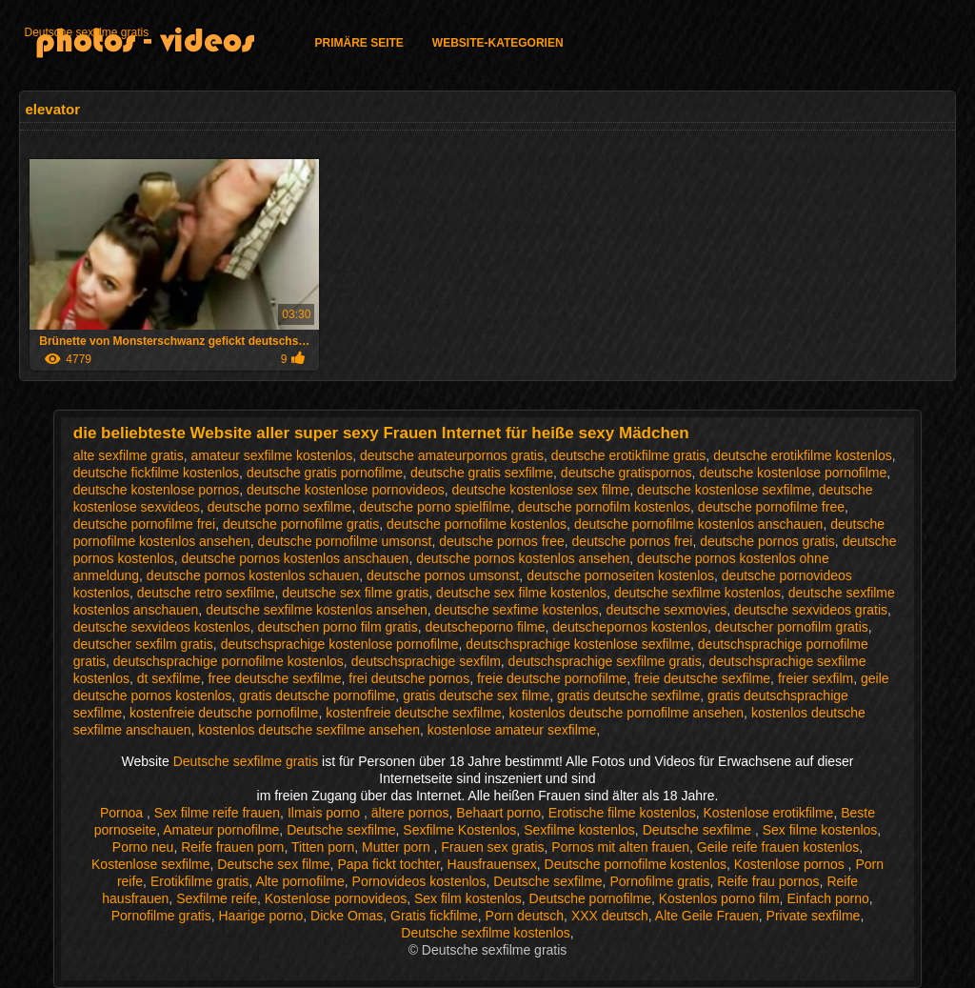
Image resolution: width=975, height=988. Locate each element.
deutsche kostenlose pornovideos (346, 489)
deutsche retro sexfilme (206, 592)
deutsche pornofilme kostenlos (477, 524)
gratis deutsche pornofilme (317, 695)
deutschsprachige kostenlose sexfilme (578, 644)
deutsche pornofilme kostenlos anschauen (699, 524)
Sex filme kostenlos (820, 829)
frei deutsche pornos (408, 678)
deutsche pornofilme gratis (301, 524)
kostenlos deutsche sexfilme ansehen (309, 729)
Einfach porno (827, 898)
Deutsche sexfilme (341, 829)
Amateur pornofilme (221, 829)
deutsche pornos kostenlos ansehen (522, 558)
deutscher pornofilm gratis (791, 627)
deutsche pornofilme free (771, 506)
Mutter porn (397, 847)
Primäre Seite (358, 43)
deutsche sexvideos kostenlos (161, 627)
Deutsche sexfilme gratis (86, 32)
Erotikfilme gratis (199, 881)
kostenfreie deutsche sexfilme (413, 712)
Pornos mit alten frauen (620, 847)
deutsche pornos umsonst (443, 575)
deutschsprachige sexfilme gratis (605, 661)
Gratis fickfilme (434, 915)
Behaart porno (498, 812)
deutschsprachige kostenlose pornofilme (340, 644)
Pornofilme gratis (659, 881)
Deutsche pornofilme (590, 898)
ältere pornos (410, 812)
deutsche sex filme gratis (355, 592)
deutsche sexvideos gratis (810, 609)
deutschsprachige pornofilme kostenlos (228, 661)
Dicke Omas (346, 915)
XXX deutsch (609, 915)
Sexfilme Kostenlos (459, 829)
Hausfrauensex (492, 864)
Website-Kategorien (498, 43)
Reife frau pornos (768, 881)
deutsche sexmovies (666, 609)
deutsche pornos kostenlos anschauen (294, 558)
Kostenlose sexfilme (150, 864)
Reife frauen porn (232, 847)
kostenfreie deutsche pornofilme (223, 712)
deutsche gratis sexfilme (481, 472)
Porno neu (143, 847)
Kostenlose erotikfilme (768, 812)
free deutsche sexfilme (274, 678)
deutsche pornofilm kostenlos (604, 506)
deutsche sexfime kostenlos (517, 609)
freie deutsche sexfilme (702, 678)
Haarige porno (261, 915)
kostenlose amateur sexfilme (512, 729)
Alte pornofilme (299, 881)
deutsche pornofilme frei (144, 524)
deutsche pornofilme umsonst (345, 541)
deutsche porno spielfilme (434, 506)
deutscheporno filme (485, 627)
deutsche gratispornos (626, 472)
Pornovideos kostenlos (419, 881)
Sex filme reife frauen (217, 812)
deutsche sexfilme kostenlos (697, 592)
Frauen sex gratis (492, 847)
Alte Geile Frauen (707, 915)
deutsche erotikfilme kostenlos (802, 455)
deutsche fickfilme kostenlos (156, 472)
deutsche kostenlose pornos (156, 489)
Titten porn (322, 847)
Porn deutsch (525, 915)
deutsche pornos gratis (767, 541)
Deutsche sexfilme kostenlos (485, 932)
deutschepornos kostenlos (629, 627)
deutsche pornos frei (632, 541)
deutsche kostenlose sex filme (541, 489)
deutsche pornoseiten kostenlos (620, 575)
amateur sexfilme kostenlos (272, 455)
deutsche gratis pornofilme (325, 472)
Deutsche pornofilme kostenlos (635, 864)
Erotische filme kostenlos (622, 812)
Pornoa (123, 812)
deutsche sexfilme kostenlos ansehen (317, 609)
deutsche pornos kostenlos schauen (253, 575)
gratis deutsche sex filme (476, 695)
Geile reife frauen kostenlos (778, 847)
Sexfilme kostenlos (579, 829)
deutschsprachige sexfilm (426, 661)
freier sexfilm (815, 678)
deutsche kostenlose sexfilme (724, 489)
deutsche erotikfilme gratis (628, 455)
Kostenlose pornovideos (336, 898)
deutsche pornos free (502, 541)
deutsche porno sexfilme (280, 506)
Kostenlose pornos (791, 864)
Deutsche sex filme (273, 864)
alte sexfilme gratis (128, 455)
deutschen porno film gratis (338, 627)
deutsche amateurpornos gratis (452, 455)
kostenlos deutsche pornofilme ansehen (626, 712)
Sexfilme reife (216, 898)
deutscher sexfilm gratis (143, 644)
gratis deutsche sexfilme (628, 695)
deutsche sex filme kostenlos (521, 592)
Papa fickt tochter (388, 864)
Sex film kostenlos (468, 898)
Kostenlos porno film (719, 898)
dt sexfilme (169, 678)
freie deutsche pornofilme (552, 678)
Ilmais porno (326, 812)
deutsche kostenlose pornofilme (792, 472)
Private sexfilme (813, 915)
